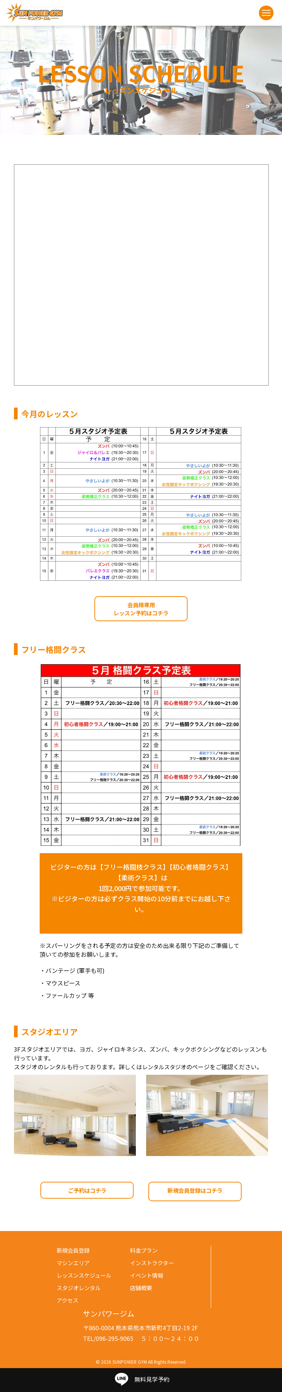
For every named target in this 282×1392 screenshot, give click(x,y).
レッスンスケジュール (86, 1274)
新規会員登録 (74, 1249)
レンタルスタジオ (165, 1068)
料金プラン (144, 1249)
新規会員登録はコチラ (195, 1192)
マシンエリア (74, 1262)
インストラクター (153, 1262)
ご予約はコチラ (87, 1192)
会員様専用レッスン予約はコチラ (141, 609)
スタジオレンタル (80, 1287)
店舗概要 (141, 1287)
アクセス (68, 1299)
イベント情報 (147, 1274)
